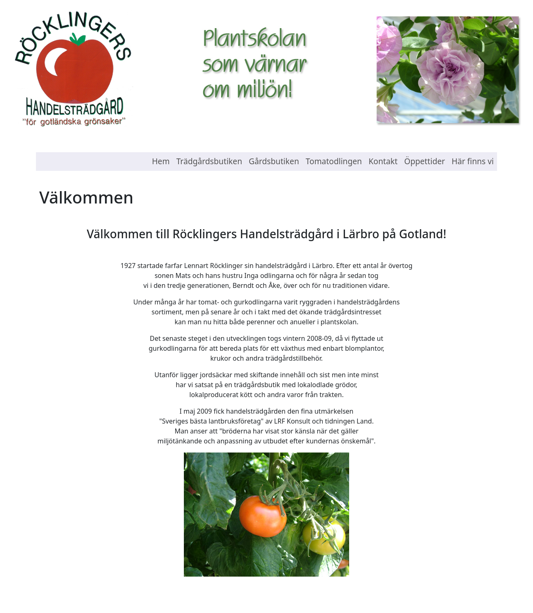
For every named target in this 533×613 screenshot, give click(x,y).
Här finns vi (473, 161)
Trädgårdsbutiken (209, 161)
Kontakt (383, 161)
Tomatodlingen (334, 161)
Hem (161, 161)
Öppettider (424, 161)
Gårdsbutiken (274, 161)
